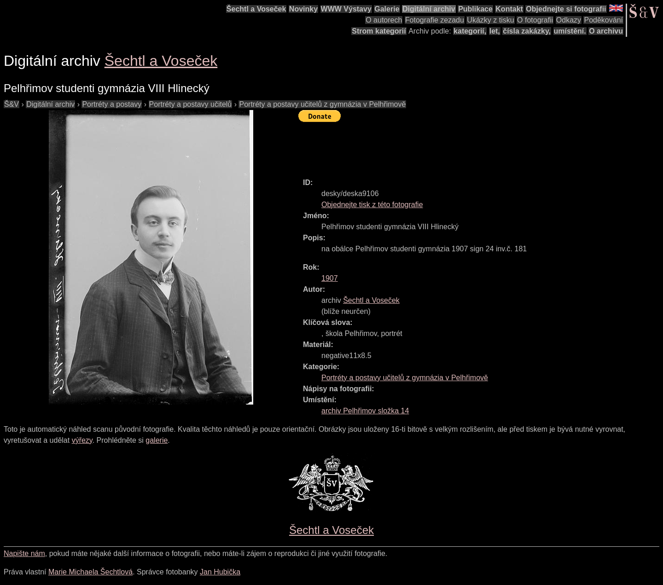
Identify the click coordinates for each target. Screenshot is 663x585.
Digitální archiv (428, 9)
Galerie (386, 9)
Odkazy (568, 20)
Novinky (303, 9)
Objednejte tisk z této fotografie (372, 205)
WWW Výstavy (346, 9)
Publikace (475, 9)
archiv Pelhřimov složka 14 (365, 411)
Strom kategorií (379, 31)
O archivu (606, 31)
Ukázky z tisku (490, 20)
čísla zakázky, (527, 31)
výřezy (82, 440)
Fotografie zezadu (434, 20)
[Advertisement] (466, 146)
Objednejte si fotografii (566, 9)
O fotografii (535, 20)
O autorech (384, 20)
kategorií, (470, 31)
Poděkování (603, 20)
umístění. (570, 31)
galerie (156, 440)
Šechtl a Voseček (256, 9)
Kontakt (509, 9)
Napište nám (24, 553)
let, (494, 31)
